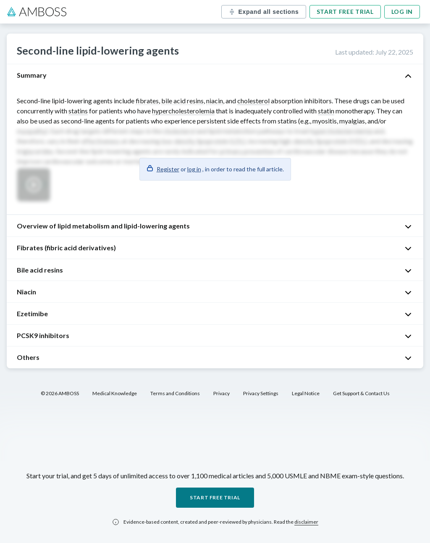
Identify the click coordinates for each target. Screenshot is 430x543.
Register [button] (168, 169)
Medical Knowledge (114, 393)
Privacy (221, 393)
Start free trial (345, 11)
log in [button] (194, 169)
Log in (402, 11)
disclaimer (306, 522)
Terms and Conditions (175, 393)
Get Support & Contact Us (361, 393)
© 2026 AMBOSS (60, 393)
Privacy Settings (260, 393)
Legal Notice (306, 393)
